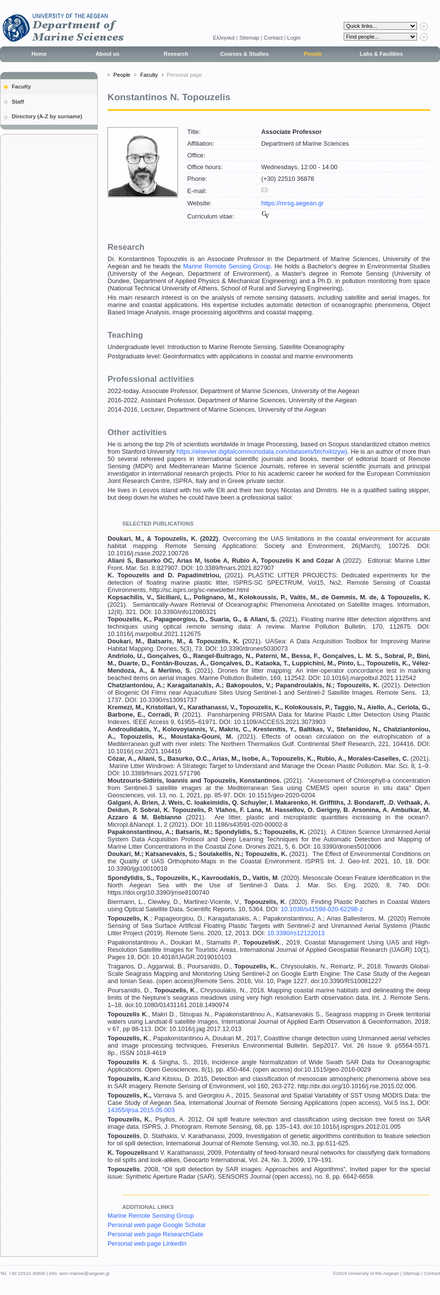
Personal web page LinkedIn (147, 1243)
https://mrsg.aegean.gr (292, 203)
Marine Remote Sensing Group (226, 266)
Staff (18, 102)
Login (293, 38)
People (313, 54)
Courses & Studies (244, 54)
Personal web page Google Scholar (157, 1225)
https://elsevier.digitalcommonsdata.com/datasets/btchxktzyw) (261, 451)
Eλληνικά (224, 38)
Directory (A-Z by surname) (47, 116)
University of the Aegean (373, 1273)
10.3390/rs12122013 (296, 933)
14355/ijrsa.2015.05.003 (141, 1110)
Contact (273, 38)
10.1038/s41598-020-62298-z (322, 909)
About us (107, 54)
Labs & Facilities (381, 54)
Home (38, 54)
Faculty (21, 86)
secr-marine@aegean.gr (84, 1273)
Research (176, 54)
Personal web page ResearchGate (155, 1234)
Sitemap (249, 38)
